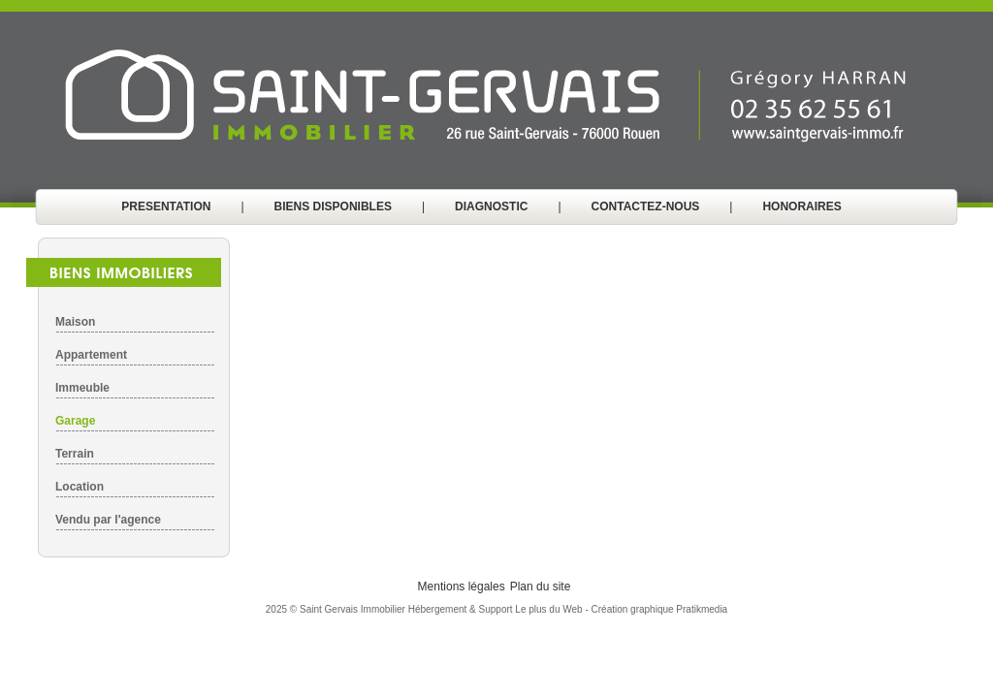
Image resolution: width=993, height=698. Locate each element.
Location (79, 486)
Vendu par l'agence (108, 519)
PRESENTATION (165, 206)
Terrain (74, 453)
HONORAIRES (801, 206)
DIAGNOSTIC (491, 206)
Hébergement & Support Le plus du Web (497, 609)
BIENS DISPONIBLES (333, 206)
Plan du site (540, 586)
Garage (75, 421)
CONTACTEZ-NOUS (646, 206)
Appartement (91, 355)
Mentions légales (461, 586)
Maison (75, 322)
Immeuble (82, 388)
